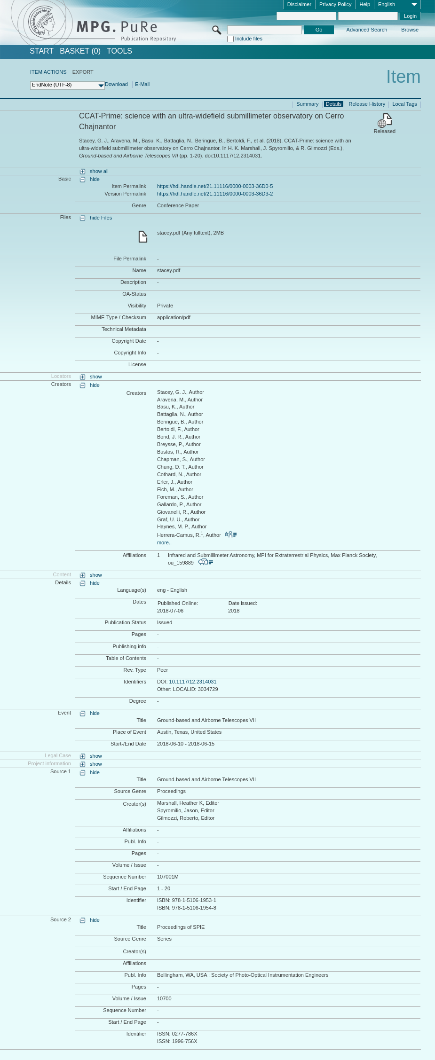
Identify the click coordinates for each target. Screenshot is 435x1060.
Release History (367, 104)
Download (116, 84)
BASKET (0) (80, 51)
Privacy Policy (335, 4)
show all (99, 171)
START (42, 51)
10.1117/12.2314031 (193, 681)
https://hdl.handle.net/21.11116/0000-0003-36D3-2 (215, 193)
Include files (248, 38)
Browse (410, 29)
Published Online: (178, 603)
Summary (307, 104)
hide (95, 179)
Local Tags (404, 104)
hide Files (101, 217)
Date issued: (243, 603)
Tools (119, 51)
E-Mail (142, 84)
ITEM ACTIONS (48, 72)
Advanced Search (367, 29)
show (96, 376)
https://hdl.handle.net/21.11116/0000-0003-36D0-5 (215, 186)
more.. (164, 542)
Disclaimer (299, 4)
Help (364, 4)
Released (384, 131)
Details (334, 104)
